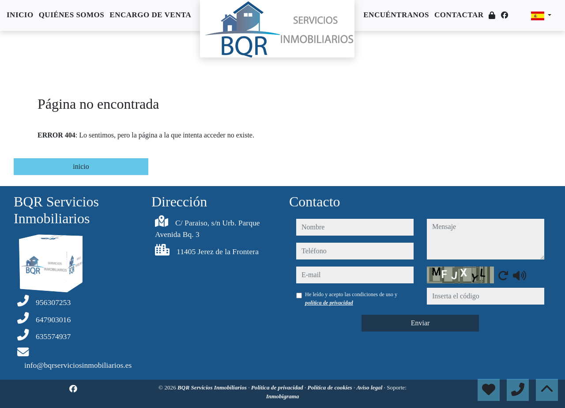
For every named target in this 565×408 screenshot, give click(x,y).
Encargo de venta (150, 15)
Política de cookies (331, 387)
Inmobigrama (282, 396)
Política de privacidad (278, 387)
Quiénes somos (72, 15)
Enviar (420, 323)
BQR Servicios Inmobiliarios (212, 387)
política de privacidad (329, 303)
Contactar (459, 15)
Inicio (20, 15)
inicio (81, 166)
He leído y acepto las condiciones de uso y (351, 298)
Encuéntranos (396, 15)
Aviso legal (370, 387)
